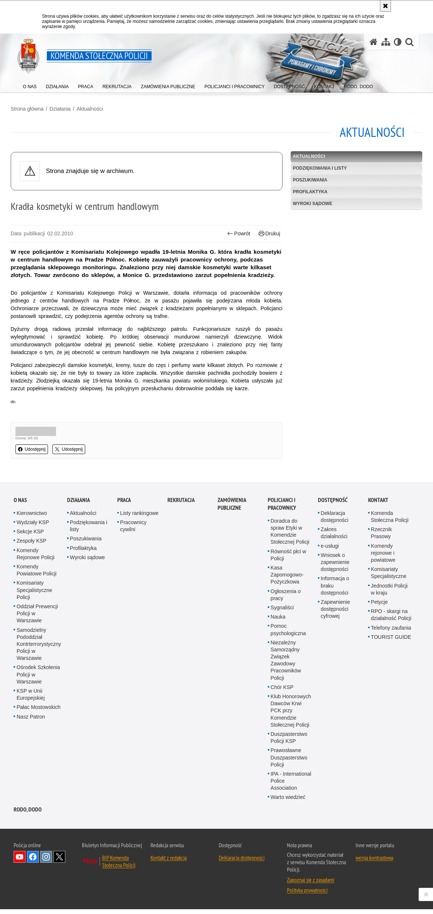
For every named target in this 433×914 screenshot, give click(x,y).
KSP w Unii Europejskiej (31, 820)
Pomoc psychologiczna (288, 755)
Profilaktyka (309, 190)
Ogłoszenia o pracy (286, 720)
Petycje (379, 728)
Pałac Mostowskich (38, 833)
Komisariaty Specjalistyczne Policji (34, 716)
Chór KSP (282, 813)
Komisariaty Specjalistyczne (389, 698)
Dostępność (332, 626)
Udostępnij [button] (35, 455)
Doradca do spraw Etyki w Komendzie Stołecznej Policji (290, 657)
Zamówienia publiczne (232, 629)
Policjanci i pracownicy (282, 629)
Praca (124, 626)
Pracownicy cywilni (133, 651)
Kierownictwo (32, 639)
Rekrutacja (181, 626)
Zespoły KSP (31, 666)
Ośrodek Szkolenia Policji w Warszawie (38, 800)
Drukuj (268, 232)
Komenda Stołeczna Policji (390, 642)
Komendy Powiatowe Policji (36, 695)
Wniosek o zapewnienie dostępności (335, 688)
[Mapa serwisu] (385, 41)
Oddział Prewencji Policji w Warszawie (37, 739)
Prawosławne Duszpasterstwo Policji (289, 883)
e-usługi (330, 672)
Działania (63, 107)
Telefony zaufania (391, 753)
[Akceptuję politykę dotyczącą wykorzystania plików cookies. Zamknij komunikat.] (385, 6)
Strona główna (30, 107)
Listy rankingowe (139, 639)
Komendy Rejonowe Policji (36, 679)
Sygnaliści (282, 733)
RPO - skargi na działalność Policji (391, 740)
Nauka (278, 742)
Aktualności (93, 107)
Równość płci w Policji (288, 680)
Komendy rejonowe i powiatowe (383, 679)
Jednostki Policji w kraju (389, 714)
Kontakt (378, 626)
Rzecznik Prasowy (381, 658)
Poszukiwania (309, 178)
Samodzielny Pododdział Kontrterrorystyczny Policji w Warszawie (39, 769)
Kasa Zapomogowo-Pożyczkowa (287, 700)
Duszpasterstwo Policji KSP (289, 863)
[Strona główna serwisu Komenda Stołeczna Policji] (374, 41)
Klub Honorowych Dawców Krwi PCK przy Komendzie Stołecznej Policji (291, 836)
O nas (20, 626)
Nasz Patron (31, 842)
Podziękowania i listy (319, 166)
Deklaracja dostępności (335, 642)
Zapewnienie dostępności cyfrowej (335, 735)
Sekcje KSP (30, 657)
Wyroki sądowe (311, 202)
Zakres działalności (334, 658)
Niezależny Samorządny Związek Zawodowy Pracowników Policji (286, 786)
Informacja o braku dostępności (335, 711)
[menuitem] (30, 85)
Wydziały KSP (33, 648)
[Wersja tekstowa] (398, 41)
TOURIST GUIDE (391, 763)
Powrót (237, 232)
